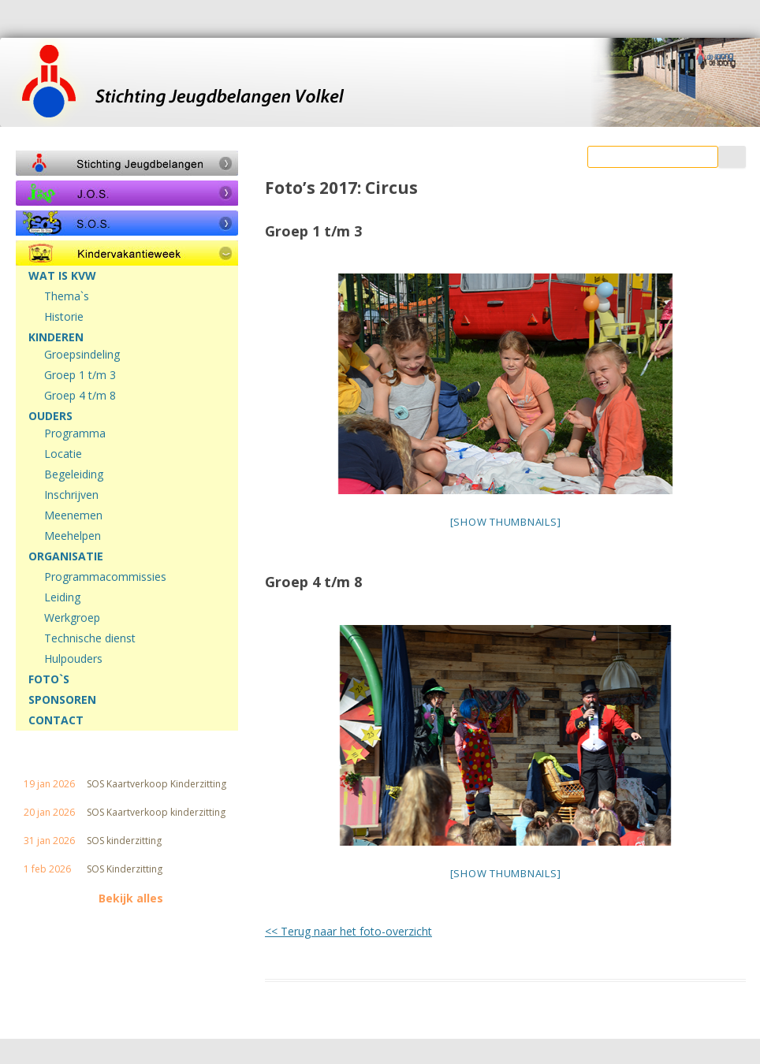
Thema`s (66, 296)
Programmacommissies (105, 576)
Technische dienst (90, 638)
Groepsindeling (82, 354)
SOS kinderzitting (124, 841)
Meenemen (73, 515)
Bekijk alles (131, 898)
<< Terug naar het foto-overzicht (348, 931)
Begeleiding (73, 474)
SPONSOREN (62, 699)
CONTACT (56, 720)
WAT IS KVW (62, 275)
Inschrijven (71, 494)
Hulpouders (73, 658)
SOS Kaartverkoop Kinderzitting (156, 784)
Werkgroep (72, 617)
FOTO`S (48, 679)
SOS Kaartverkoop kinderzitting (156, 812)
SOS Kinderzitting (124, 869)
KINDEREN (56, 337)
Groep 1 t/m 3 (80, 375)
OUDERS (50, 416)
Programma (75, 433)
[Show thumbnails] (505, 522)
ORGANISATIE (65, 556)
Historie (64, 316)
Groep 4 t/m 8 (80, 395)
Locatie (63, 453)
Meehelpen (72, 535)
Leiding (62, 597)
